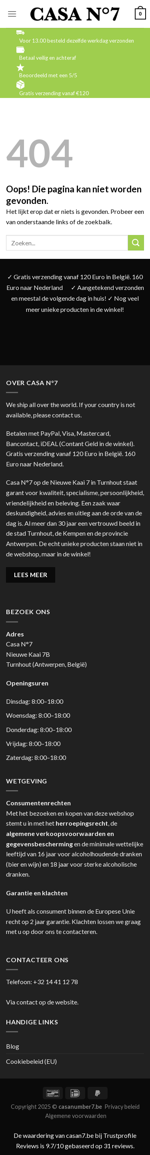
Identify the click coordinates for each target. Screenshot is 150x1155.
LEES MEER (31, 574)
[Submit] (136, 243)
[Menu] (12, 13)
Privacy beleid (122, 1106)
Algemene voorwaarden (75, 1115)
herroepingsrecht (82, 823)
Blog (12, 1046)
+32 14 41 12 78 (55, 981)
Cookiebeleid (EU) (31, 1061)
